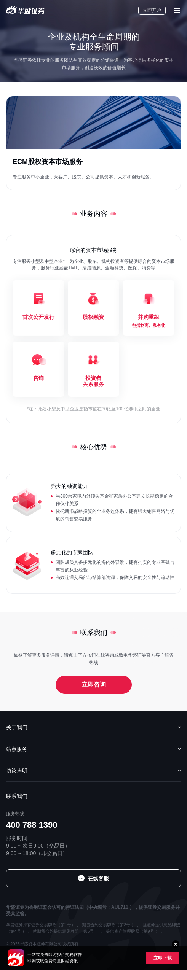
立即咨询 (94, 684)
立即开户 (152, 10)
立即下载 (162, 957)
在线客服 (98, 878)
